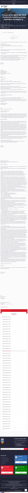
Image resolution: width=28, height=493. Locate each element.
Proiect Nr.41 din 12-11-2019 (6, 331)
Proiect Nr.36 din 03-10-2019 (6, 343)
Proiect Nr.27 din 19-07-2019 (6, 365)
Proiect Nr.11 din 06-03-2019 (6, 404)
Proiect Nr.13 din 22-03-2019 (6, 399)
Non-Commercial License (6, 492)
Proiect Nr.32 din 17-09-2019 (6, 353)
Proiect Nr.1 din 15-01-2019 (6, 428)
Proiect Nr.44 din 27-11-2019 (6, 324)
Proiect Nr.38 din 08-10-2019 (6, 338)
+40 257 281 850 (22, 442)
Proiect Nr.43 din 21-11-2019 (6, 326)
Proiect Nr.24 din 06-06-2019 (6, 372)
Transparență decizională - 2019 (5, 27)
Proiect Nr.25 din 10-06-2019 (6, 370)
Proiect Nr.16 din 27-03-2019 (6, 392)
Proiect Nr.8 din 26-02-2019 (6, 411)
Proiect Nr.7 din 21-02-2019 (6, 414)
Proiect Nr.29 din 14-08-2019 (6, 360)
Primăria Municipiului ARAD (18, 490)
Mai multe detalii (21, 462)
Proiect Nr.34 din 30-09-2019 (6, 348)
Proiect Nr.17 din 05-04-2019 (6, 389)
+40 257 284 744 (18, 443)
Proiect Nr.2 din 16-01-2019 (6, 426)
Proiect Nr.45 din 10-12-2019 (6, 321)
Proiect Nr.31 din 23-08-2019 (6, 355)
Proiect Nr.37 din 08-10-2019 (6, 341)
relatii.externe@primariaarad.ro (21, 445)
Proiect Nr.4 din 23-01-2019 (6, 421)
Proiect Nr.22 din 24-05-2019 (6, 377)
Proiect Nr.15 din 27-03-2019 (6, 394)
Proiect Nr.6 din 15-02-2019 (6, 416)
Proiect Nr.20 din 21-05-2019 (6, 382)
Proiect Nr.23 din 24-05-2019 (6, 375)
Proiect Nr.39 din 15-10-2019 (6, 336)
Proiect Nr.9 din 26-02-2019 (6, 409)
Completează (7, 472)
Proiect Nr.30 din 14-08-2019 (6, 358)
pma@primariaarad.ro (20, 444)
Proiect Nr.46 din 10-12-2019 (6, 319)
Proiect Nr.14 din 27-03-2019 (6, 397)
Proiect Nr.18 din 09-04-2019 (6, 387)
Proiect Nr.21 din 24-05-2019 (6, 380)
